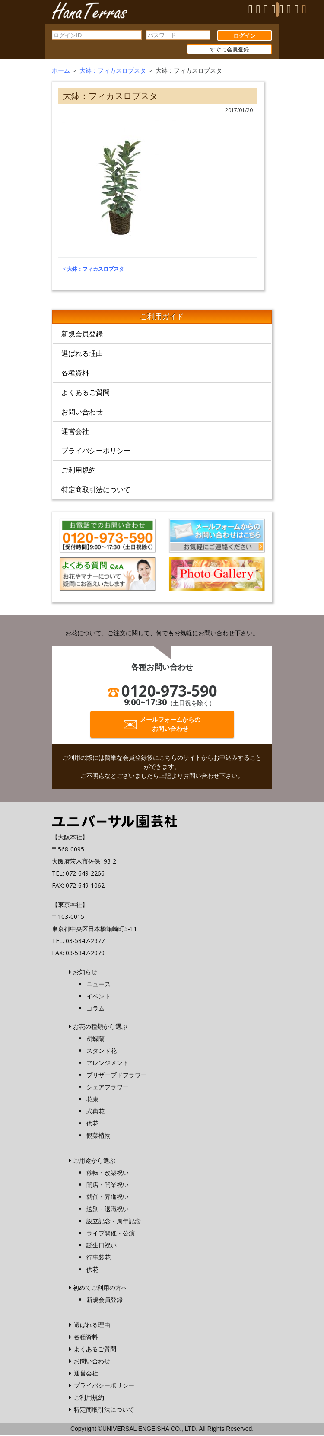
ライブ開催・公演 (110, 1234)
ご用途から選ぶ (94, 1162)
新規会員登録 (82, 335)
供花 (92, 1124)
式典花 (95, 1112)
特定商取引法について (95, 491)
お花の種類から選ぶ (100, 1027)
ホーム (61, 72)
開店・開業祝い (107, 1186)
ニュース (98, 985)
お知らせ (85, 973)
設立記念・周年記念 (113, 1222)
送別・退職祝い (107, 1210)
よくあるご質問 (85, 394)
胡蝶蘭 (95, 1040)
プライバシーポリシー (95, 452)
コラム (95, 1009)
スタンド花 (101, 1052)
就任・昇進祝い (107, 1198)
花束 (92, 1100)
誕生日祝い (101, 1246)
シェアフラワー (107, 1088)
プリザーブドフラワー (116, 1076)
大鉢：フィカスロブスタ (112, 72)
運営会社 (75, 433)
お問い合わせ (82, 413)
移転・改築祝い (107, 1174)
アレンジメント (107, 1064)
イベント (98, 997)
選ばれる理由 (82, 355)
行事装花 (98, 1258)
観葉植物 (98, 1136)
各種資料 (75, 374)
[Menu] (277, 9)
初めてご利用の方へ (100, 1289)
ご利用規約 (78, 472)
